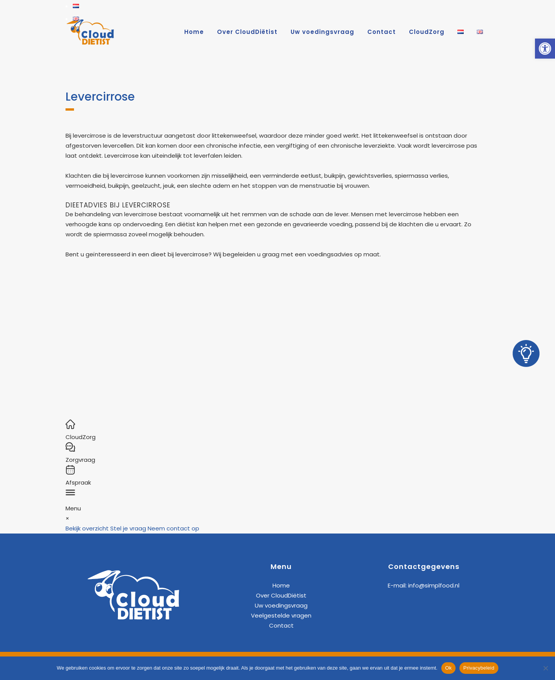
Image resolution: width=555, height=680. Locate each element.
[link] (545, 49)
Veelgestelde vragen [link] (281, 615)
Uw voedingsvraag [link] (281, 605)
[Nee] (545, 668)
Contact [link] (281, 625)
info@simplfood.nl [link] (433, 585)
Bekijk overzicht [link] (87, 528)
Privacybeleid (478, 668)
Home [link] (281, 585)
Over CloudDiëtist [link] (281, 595)
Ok (448, 668)
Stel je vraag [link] (128, 528)
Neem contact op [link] (173, 528)
